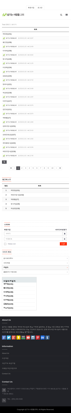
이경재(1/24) (7, 67)
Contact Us (6, 374)
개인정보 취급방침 (8, 363)
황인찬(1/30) (7, 42)
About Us (5, 353)
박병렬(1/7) (7, 118)
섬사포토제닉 (8, 258)
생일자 (5, 267)
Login (63, 244)
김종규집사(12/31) (9, 126)
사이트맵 (6, 263)
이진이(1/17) (7, 101)
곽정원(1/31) (7, 34)
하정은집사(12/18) (9, 151)
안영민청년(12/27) (9, 135)
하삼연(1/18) (7, 93)
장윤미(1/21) (7, 84)
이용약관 (5, 358)
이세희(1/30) (7, 51)
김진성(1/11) (7, 109)
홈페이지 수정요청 (10, 272)
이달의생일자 (9, 281)
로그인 (40, 8)
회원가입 (31, 8)
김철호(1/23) (7, 76)
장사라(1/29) (7, 59)
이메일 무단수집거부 (9, 368)
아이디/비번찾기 (61, 230)
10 (52, 168)
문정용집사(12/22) (9, 143)
